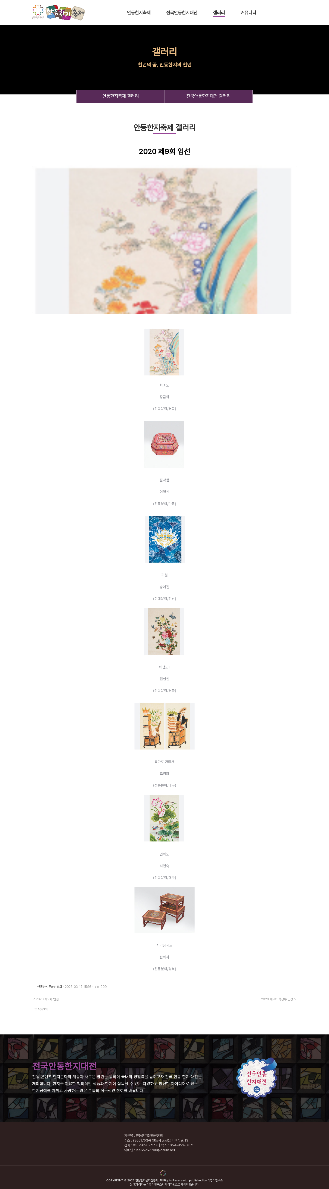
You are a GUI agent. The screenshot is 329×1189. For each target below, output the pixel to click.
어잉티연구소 (215, 1180)
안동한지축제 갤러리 (120, 96)
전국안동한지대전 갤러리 (208, 96)
